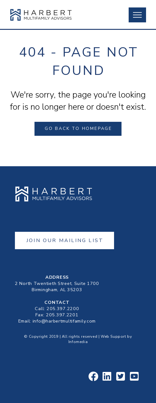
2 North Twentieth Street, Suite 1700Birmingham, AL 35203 (57, 286)
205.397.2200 (63, 308)
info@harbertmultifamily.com (64, 321)
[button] (137, 14)
